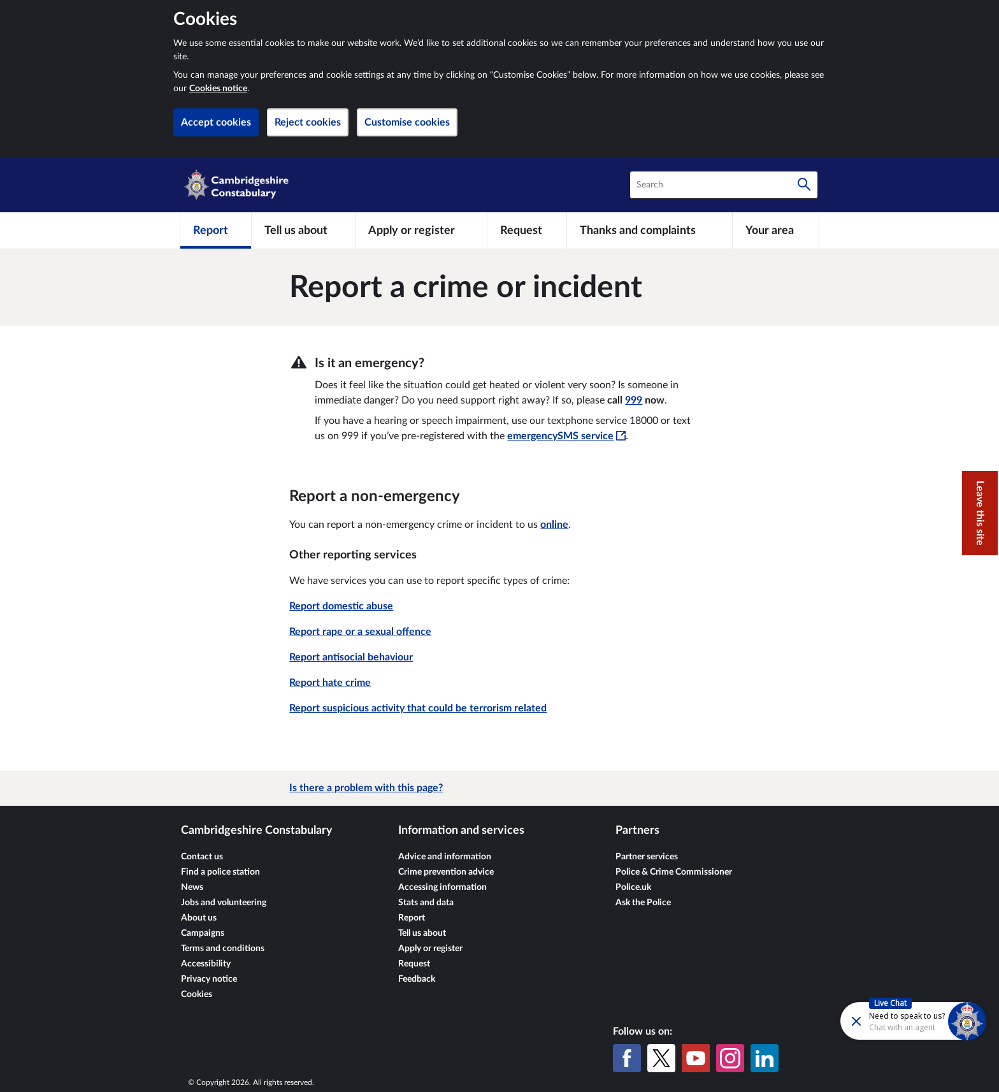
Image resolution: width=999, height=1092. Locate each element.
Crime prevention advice (446, 872)
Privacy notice (209, 979)
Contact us (202, 856)
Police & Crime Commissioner (673, 872)
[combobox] (723, 185)
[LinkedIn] (765, 1058)
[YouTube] (696, 1058)
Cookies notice (218, 88)
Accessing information (442, 887)
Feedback (416, 979)
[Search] (804, 185)
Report (411, 918)
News (192, 887)
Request (414, 963)
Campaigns (202, 933)
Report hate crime (330, 683)
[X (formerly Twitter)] (661, 1058)
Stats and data (426, 902)
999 (633, 400)
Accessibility (206, 963)
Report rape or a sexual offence (360, 632)
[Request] (526, 230)
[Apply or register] (421, 230)
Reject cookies (308, 122)
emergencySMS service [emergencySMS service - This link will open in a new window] (566, 436)
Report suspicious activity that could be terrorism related (418, 708)
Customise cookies (407, 122)
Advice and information (444, 856)
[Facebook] (627, 1058)
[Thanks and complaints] (649, 230)
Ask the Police (643, 902)
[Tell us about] (303, 230)
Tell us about (422, 933)
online (554, 525)
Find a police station (220, 872)
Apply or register (430, 948)
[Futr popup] (886, 1020)
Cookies (196, 994)
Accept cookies (216, 122)
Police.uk (633, 887)
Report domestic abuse (341, 606)
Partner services (646, 856)
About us (199, 918)
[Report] (215, 230)
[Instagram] (730, 1058)
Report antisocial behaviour (351, 657)
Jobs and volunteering (223, 902)
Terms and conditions (222, 948)
